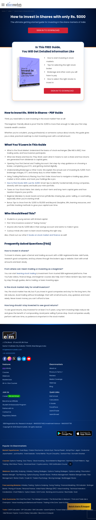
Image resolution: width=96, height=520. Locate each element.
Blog (51, 386)
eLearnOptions (49, 510)
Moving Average (55, 478)
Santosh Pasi (65, 454)
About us (53, 368)
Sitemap (53, 383)
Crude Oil (28, 478)
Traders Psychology (40, 478)
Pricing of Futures (14, 489)
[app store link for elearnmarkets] (83, 433)
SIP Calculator (26, 510)
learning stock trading (26, 273)
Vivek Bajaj (24, 450)
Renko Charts (19, 478)
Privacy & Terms (56, 372)
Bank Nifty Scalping (18, 471)
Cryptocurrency (42, 464)
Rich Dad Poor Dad (23, 499)
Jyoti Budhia (18, 454)
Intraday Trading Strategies (36, 471)
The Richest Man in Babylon (60, 499)
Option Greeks (30, 492)
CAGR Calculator (14, 510)
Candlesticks (7, 492)
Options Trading (16, 461)
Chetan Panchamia (36, 450)
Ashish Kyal (48, 450)
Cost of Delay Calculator (28, 513)
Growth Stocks (45, 475)
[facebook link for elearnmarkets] (4, 358)
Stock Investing (38, 461)
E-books (53, 403)
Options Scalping (41, 485)
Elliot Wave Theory (16, 464)
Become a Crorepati (46, 513)
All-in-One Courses (9, 383)
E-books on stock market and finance (43, 235)
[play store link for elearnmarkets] (65, 433)
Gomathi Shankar (78, 454)
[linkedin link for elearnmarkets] (19, 358)
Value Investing (63, 489)
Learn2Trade (54, 411)
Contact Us (6, 412)
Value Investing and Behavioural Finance (27, 502)
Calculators (54, 400)
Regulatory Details (9, 416)
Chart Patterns (18, 492)
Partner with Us (8, 408)
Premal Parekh (59, 450)
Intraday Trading (27, 485)
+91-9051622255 (8, 353)
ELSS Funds (41, 492)
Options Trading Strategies (58, 471)
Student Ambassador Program (14, 405)
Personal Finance (28, 489)
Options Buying (33, 475)
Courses (5, 372)
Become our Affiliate (10, 401)
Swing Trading (54, 485)
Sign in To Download (48, 30)
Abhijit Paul (70, 450)
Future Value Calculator (65, 510)
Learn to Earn (63, 502)
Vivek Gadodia (29, 454)
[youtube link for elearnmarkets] (29, 358)
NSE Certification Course (58, 464)
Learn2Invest (54, 414)
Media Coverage (56, 379)
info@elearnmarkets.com (12, 350)
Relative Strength (8, 475)
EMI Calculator (38, 510)
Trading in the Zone (51, 502)
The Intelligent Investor (40, 499)
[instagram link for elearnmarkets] (9, 358)
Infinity (6, 368)
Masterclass (7, 380)
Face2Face (54, 407)
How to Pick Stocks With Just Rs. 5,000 (23, 183)
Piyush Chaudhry (53, 454)
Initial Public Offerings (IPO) (46, 489)
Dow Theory (27, 461)
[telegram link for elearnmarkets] (24, 358)
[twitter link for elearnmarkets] (14, 358)
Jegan (78, 450)
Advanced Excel (30, 464)
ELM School (54, 396)
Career (11, 396)
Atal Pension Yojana (10, 513)
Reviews (53, 376)
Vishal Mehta (41, 454)
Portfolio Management (60, 475)
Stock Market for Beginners (55, 461)
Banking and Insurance (55, 492)
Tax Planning (21, 475)
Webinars (6, 376)
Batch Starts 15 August (79, 506)
